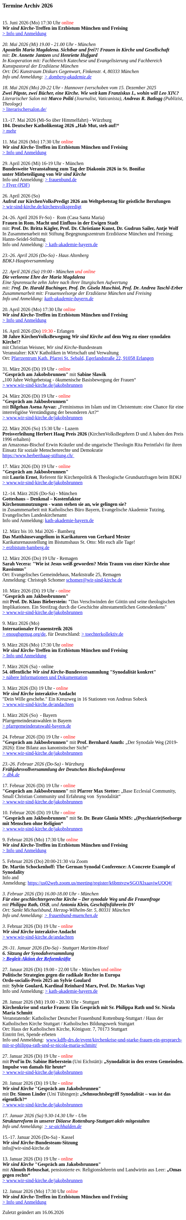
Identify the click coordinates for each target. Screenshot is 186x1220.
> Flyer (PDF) (16, 185)
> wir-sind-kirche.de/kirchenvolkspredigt (41, 206)
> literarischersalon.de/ (24, 109)
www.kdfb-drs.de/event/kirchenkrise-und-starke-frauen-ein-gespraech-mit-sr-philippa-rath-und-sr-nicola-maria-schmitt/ (92, 1042)
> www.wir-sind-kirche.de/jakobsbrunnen (42, 385)
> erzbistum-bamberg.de (25, 547)
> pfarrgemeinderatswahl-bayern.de (36, 726)
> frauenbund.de (61, 179)
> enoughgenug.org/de (24, 634)
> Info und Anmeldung (24, 33)
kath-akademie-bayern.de (68, 298)
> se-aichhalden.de (63, 1126)
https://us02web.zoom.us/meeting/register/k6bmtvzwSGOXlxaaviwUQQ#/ (100, 882)
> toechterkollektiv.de (102, 634)
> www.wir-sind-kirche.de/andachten (38, 704)
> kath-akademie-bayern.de (71, 244)
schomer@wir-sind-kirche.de (94, 579)
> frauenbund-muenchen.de (71, 915)
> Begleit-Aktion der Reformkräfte (36, 958)
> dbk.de (11, 774)
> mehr (9, 130)
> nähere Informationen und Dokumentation (44, 677)
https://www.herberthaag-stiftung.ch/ (38, 455)
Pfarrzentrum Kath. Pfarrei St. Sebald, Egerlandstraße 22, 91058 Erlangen (82, 358)
